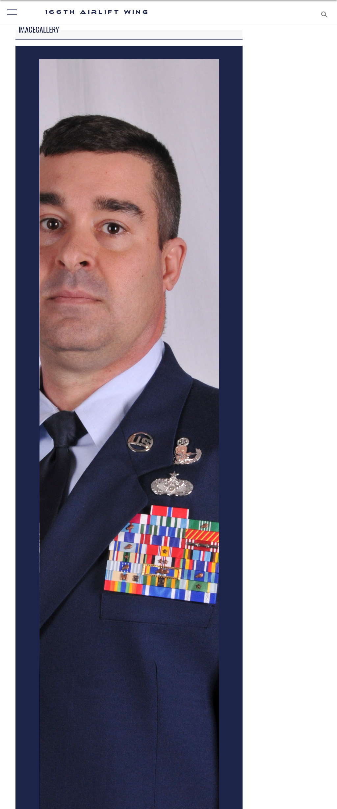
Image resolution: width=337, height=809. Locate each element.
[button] (10, 12)
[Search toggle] (325, 12)
